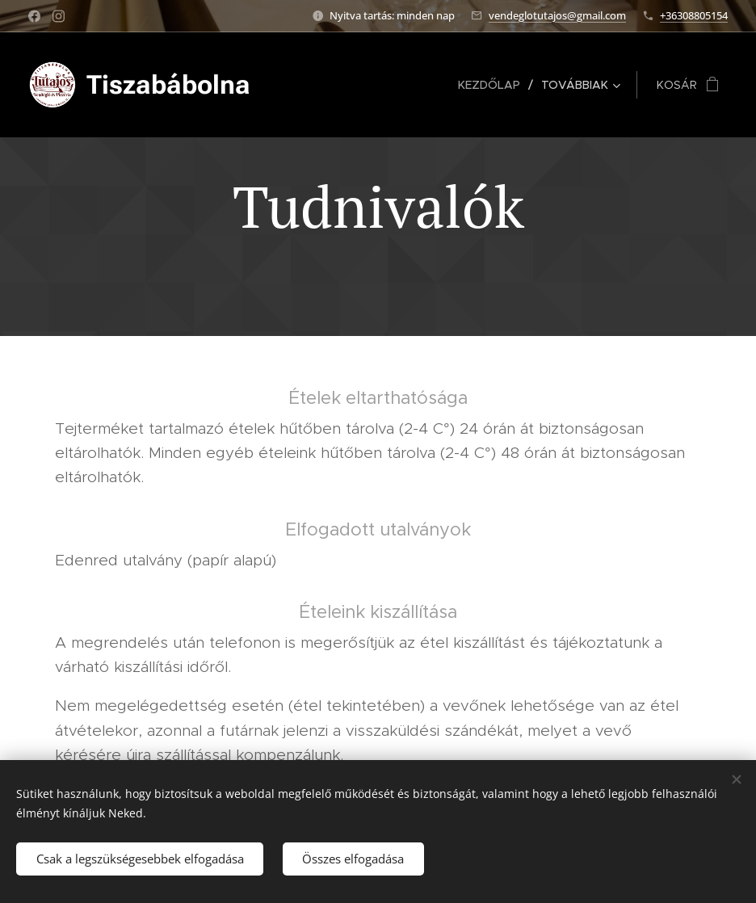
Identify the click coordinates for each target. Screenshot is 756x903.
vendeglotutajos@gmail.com (557, 15)
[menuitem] (493, 85)
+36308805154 (694, 15)
